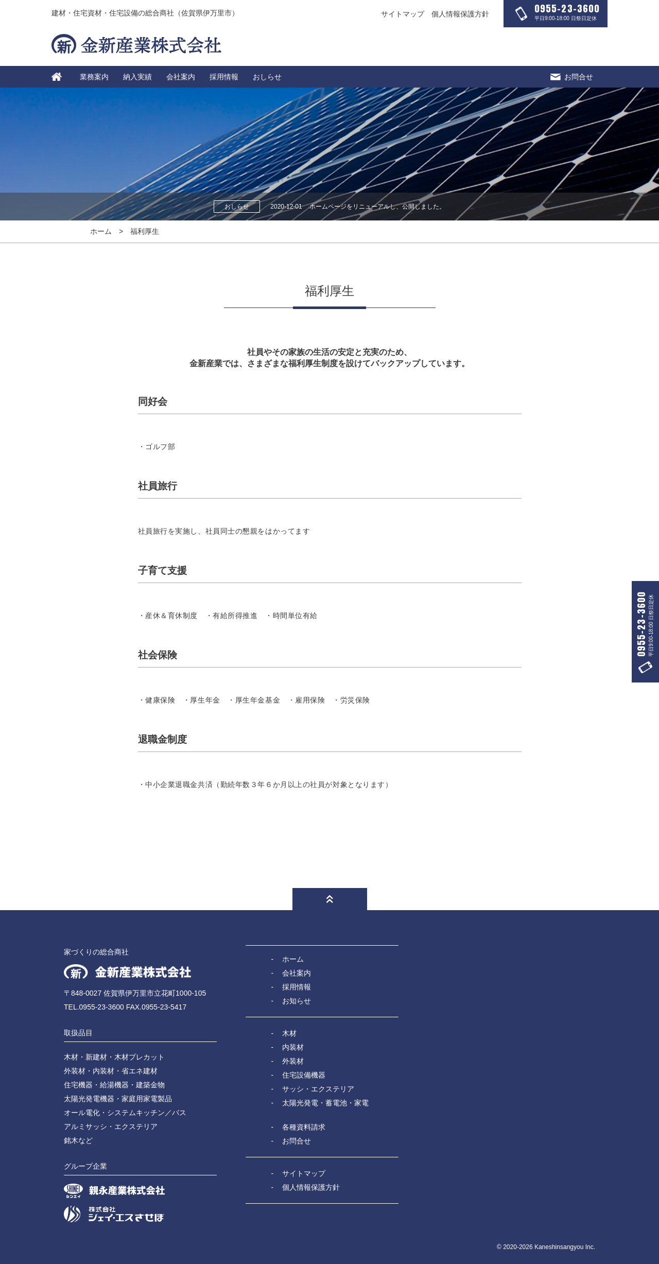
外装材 (293, 1061)
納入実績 (137, 77)
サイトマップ (402, 14)
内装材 (293, 1047)
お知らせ (296, 1001)
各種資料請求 (303, 1127)
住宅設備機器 (303, 1075)
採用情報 (224, 77)
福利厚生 (144, 231)
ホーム (101, 231)
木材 (289, 1033)
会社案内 (180, 77)
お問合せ (571, 77)
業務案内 (94, 77)
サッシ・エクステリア (318, 1089)
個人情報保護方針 (460, 14)
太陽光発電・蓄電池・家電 (325, 1103)
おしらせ (267, 77)
